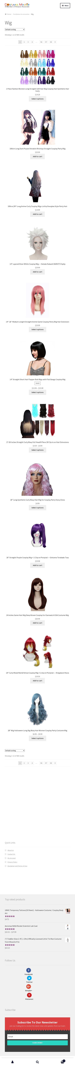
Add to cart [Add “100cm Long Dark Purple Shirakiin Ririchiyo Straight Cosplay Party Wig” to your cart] (37, 156)
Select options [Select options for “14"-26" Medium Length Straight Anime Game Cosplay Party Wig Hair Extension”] (37, 329)
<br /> (37, 820)
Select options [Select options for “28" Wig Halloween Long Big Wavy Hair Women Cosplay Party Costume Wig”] (37, 738)
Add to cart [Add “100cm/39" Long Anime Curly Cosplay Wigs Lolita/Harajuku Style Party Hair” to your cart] (37, 214)
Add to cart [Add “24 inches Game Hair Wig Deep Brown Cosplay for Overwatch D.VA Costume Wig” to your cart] (37, 623)
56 (41, 42)
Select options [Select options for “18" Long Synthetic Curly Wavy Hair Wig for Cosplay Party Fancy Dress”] (37, 507)
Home (9, 14)
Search (37, 1062)
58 (51, 42)
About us (11, 850)
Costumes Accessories (21, 14)
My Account (12, 858)
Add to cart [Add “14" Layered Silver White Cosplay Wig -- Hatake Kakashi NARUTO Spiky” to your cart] (37, 272)
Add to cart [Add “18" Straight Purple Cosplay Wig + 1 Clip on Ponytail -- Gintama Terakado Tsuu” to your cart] (37, 565)
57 (46, 42)
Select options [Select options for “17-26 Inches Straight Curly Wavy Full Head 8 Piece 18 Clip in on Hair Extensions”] (37, 450)
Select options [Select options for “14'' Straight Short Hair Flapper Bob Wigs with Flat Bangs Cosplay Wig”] (37, 392)
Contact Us (11, 854)
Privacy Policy (12, 862)
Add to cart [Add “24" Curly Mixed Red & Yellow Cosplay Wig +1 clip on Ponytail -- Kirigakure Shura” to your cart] (37, 680)
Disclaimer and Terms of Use (17, 866)
